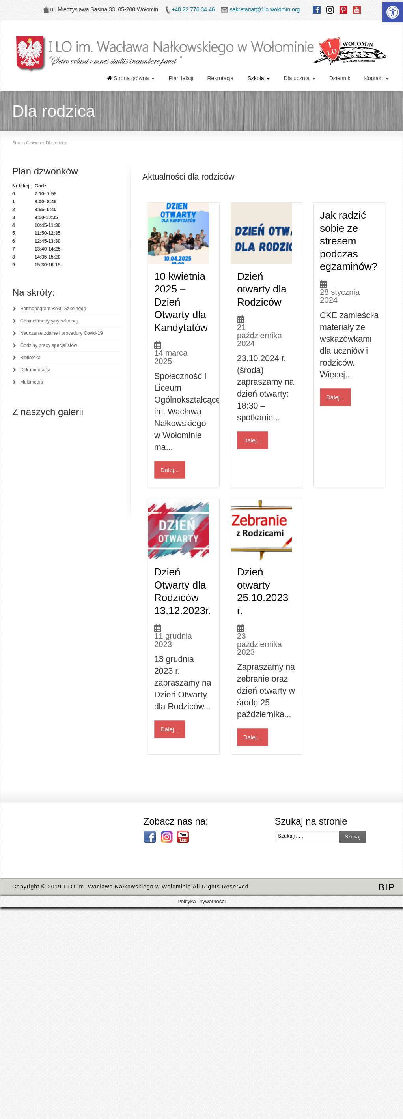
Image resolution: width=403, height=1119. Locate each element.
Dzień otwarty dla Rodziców (262, 292)
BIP (386, 893)
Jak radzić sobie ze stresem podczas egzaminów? (348, 240)
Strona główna (128, 78)
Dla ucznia (296, 78)
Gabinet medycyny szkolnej (49, 321)
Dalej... (169, 473)
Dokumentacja (35, 370)
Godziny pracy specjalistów (48, 345)
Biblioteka (30, 357)
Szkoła (255, 78)
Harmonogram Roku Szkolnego (53, 308)
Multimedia (31, 382)
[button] (392, 12)
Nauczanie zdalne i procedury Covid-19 (61, 333)
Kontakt (373, 78)
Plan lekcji (180, 78)
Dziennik (340, 78)
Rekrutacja (220, 78)
